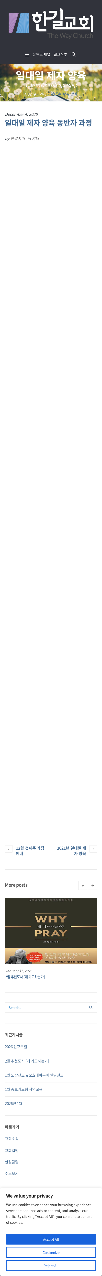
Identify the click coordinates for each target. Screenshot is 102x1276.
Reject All (51, 1265)
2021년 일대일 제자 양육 (71, 850)
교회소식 (12, 1138)
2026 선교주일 (16, 1046)
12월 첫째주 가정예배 (30, 850)
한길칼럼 (12, 1162)
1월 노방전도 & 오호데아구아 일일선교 (34, 1075)
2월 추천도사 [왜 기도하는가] (25, 976)
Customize (51, 1252)
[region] (51, 1232)
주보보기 (12, 1173)
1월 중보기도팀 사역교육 (24, 1089)
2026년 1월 (13, 1103)
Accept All (51, 1239)
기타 (42, 94)
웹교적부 (60, 54)
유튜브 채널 (41, 54)
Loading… (51, 477)
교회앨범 (12, 1150)
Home (30, 94)
